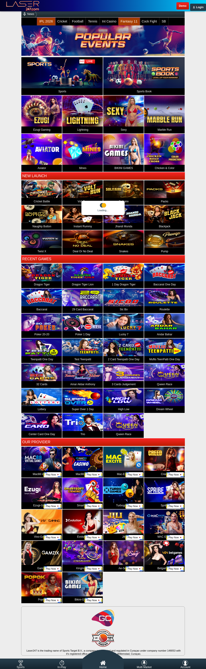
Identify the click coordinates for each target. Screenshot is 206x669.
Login (198, 7)
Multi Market (144, 664)
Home (103, 664)
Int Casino (109, 21)
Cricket (62, 21)
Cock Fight (149, 21)
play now (52, 474)
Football (77, 21)
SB (164, 21)
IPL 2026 (46, 21)
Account (185, 664)
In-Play (62, 664)
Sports (21, 664)
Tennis (92, 21)
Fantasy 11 (129, 21)
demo (182, 5)
